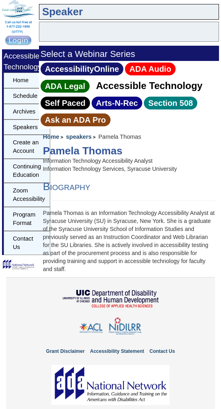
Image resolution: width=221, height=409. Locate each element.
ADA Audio (150, 69)
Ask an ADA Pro (75, 119)
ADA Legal (65, 86)
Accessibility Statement (117, 351)
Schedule (25, 96)
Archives (24, 111)
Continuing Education (27, 170)
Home (51, 137)
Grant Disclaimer (65, 351)
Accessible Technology (149, 85)
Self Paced (65, 103)
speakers (79, 137)
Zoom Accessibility (29, 194)
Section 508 (170, 103)
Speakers (25, 127)
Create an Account (26, 146)
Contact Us (23, 242)
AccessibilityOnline (82, 69)
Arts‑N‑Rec (117, 103)
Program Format (24, 218)
